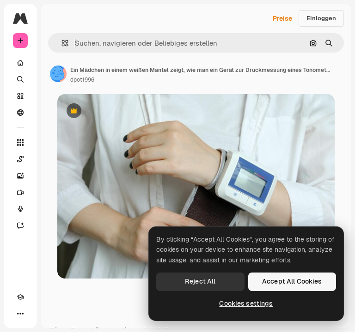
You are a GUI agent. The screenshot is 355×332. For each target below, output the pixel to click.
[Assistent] (20, 225)
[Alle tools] (20, 142)
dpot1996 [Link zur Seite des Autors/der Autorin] (82, 79)
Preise (282, 18)
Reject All (200, 281)
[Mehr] (20, 313)
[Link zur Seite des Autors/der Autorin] (58, 73)
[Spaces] (20, 159)
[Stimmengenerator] (20, 209)
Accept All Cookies (292, 281)
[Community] (20, 112)
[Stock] (20, 96)
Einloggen (321, 18)
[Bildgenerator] (20, 175)
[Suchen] (20, 79)
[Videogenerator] (20, 192)
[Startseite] (20, 62)
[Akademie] (20, 297)
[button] (61, 43)
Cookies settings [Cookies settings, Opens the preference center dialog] (246, 303)
